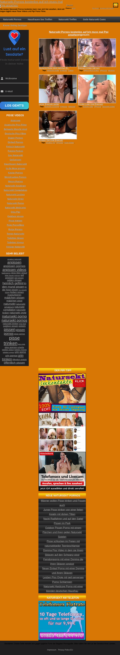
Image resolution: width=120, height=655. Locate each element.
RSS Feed (95, 8)
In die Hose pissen (15, 168)
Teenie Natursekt (15, 233)
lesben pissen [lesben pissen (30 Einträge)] (17, 292)
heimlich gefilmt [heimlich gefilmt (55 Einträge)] (12, 283)
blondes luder (88, 106)
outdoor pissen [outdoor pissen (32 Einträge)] (10, 326)
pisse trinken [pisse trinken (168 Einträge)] (12, 340)
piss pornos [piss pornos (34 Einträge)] (11, 347)
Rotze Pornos (15, 229)
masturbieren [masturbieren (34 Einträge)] (14, 294)
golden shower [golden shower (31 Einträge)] (14, 280)
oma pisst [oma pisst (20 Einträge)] (22, 324)
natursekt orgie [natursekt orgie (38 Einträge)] (18, 312)
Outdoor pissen (15, 216)
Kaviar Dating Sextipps (15, 25)
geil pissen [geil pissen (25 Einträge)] (19, 278)
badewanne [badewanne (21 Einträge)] (6, 273)
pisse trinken (69, 142)
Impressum (51, 650)
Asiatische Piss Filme (15, 125)
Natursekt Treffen (68, 19)
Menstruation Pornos (15, 177)
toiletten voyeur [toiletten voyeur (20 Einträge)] (8, 352)
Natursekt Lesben (15, 194)
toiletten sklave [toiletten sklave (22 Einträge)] (8, 350)
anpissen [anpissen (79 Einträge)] (14, 262)
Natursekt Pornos (12, 19)
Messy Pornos (15, 181)
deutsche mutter (53, 70)
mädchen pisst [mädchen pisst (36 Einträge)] (14, 300)
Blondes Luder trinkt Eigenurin (90, 104)
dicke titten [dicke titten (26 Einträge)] (16, 273)
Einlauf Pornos (15, 142)
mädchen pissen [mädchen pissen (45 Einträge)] (14, 297)
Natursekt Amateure (15, 186)
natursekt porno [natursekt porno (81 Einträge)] (14, 316)
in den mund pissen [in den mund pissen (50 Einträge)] (14, 285)
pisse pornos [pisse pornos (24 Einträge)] (19, 334)
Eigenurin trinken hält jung (89, 68)
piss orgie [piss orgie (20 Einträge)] (21, 344)
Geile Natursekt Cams (94, 19)
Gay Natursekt (15, 155)
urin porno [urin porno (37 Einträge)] (20, 352)
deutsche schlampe (52, 106)
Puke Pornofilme (15, 225)
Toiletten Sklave (15, 238)
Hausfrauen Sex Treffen (40, 19)
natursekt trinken (108, 106)
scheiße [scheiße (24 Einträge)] (20, 347)
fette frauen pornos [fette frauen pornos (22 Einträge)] (12, 275)
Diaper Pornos (15, 138)
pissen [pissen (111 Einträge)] (9, 329)
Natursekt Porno (15, 203)
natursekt (71, 106)
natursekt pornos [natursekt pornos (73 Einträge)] (14, 320)
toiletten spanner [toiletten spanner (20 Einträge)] (20, 350)
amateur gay (50, 142)
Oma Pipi (15, 212)
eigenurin (63, 70)
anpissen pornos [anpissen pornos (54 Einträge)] (14, 266)
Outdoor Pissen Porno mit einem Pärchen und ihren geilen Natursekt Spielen (62, 532)
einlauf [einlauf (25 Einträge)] (24, 273)
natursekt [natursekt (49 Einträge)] (9, 303)
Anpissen (15, 120)
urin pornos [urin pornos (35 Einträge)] (11, 355)
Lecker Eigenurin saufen (49, 104)
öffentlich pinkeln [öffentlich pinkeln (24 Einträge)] (19, 360)
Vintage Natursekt (15, 247)
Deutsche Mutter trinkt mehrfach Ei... (54, 68)
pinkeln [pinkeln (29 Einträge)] (22, 326)
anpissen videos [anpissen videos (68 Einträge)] (14, 270)
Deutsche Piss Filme (15, 133)
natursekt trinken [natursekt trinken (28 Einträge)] (10, 323)
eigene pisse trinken (91, 70)
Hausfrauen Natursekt (15, 164)
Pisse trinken (15, 220)
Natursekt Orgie (15, 199)
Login (73, 8)
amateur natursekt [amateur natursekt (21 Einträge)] (14, 259)
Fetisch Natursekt (15, 146)
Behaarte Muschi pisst (15, 129)
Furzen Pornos (15, 151)
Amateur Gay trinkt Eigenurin (51, 140)
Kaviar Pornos (15, 172)
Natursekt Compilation (15, 190)
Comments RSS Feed (107, 8)
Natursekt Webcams (15, 207)
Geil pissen (15, 159)
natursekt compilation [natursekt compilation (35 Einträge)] (13, 308)
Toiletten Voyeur (15, 242)
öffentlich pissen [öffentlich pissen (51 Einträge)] (14, 362)
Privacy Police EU (65, 650)
